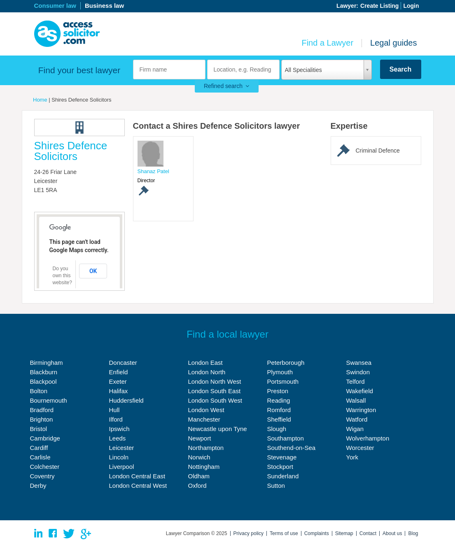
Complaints (316, 533)
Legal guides (393, 42)
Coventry (42, 476)
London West (206, 409)
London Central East (137, 476)
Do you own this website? (62, 275)
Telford (355, 381)
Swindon (358, 372)
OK (93, 271)
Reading (278, 400)
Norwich (199, 457)
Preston (278, 390)
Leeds (117, 438)
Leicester (121, 447)
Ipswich (119, 428)
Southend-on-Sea (291, 447)
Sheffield (279, 419)
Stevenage (282, 457)
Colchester (45, 466)
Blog (413, 533)
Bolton (39, 390)
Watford (357, 419)
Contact (367, 533)
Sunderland (283, 476)
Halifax (118, 390)
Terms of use (284, 533)
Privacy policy (248, 533)
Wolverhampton (368, 438)
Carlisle (40, 457)
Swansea (359, 362)
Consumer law (55, 5)
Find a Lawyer (327, 42)
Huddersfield (126, 400)
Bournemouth (48, 400)
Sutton (276, 485)
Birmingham (46, 362)
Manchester (204, 419)
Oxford (197, 485)
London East (205, 362)
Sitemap (344, 533)
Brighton (41, 419)
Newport (199, 438)
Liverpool (121, 466)
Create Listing (379, 5)
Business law (104, 5)
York (352, 457)
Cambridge (45, 438)
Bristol (38, 428)
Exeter (118, 381)
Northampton (206, 447)
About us (392, 533)
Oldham (199, 476)
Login (411, 5)
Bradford (42, 409)
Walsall (356, 400)
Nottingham (204, 466)
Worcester (360, 447)
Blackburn (44, 372)
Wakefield (359, 390)
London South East (214, 390)
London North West (214, 381)
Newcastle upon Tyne (217, 428)
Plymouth (280, 372)
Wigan (355, 428)
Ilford (116, 419)
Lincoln (119, 457)
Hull (114, 409)
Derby (38, 485)
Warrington (361, 409)
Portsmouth (283, 381)
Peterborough (286, 362)
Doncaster (123, 362)
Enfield (118, 372)
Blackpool (43, 381)
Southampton (285, 438)
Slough (277, 428)
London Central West (138, 485)
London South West (215, 400)
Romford (279, 409)
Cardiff (39, 447)
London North (207, 372)
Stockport (280, 466)
